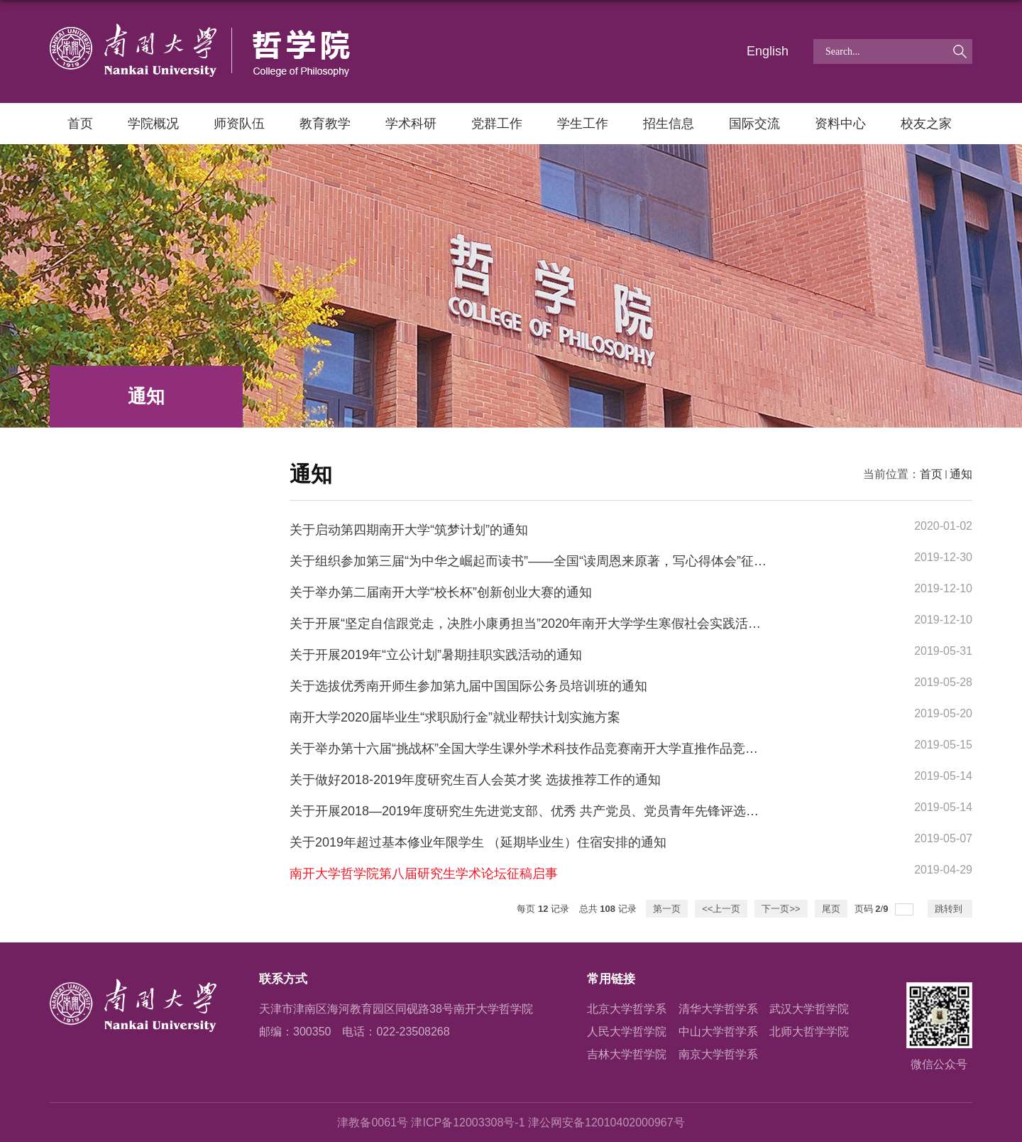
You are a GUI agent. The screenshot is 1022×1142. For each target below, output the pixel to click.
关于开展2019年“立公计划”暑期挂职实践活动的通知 (436, 655)
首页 (80, 123)
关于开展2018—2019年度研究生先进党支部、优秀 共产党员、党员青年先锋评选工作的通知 (550, 811)
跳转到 (950, 908)
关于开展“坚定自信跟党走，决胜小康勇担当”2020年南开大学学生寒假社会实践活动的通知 (544, 623)
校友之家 (926, 123)
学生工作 (582, 123)
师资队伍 (239, 123)
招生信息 (668, 123)
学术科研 (410, 123)
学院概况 (153, 123)
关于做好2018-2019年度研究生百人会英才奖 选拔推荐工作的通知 (475, 780)
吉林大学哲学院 (626, 1054)
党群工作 (496, 123)
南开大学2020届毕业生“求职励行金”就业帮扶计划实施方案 (455, 717)
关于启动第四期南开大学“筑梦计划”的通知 (409, 530)
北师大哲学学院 (809, 1032)
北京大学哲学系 (626, 1009)
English (768, 51)
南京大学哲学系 (718, 1054)
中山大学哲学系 (718, 1032)
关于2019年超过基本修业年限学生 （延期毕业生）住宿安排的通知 (478, 842)
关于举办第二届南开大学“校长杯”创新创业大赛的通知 (441, 592)
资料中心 (840, 123)
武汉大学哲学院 (809, 1009)
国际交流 (754, 123)
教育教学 (325, 123)
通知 (961, 474)
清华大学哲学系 (718, 1009)
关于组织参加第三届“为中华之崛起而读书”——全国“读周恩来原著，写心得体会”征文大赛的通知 (560, 561)
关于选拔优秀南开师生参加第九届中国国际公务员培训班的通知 (468, 686)
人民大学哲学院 (626, 1032)
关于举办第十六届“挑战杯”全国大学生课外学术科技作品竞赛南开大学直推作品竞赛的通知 (543, 748)
